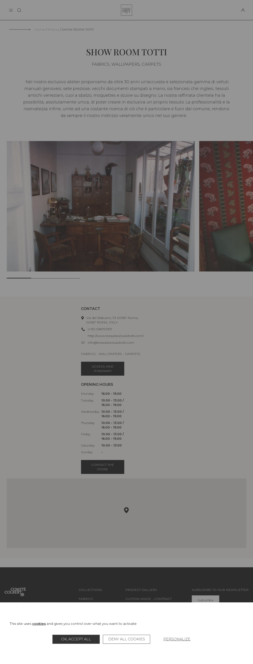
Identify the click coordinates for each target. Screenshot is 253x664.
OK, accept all (76, 639)
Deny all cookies (126, 639)
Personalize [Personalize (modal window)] (176, 639)
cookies (39, 623)
